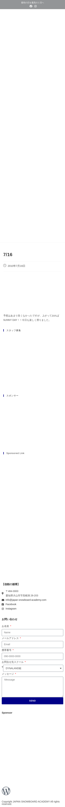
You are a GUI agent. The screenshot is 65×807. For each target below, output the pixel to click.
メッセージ (8, 673)
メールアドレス (10, 638)
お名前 (6, 626)
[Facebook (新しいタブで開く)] (31, 6)
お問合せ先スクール (13, 662)
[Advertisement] (32, 490)
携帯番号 (7, 650)
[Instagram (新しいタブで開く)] (35, 6)
